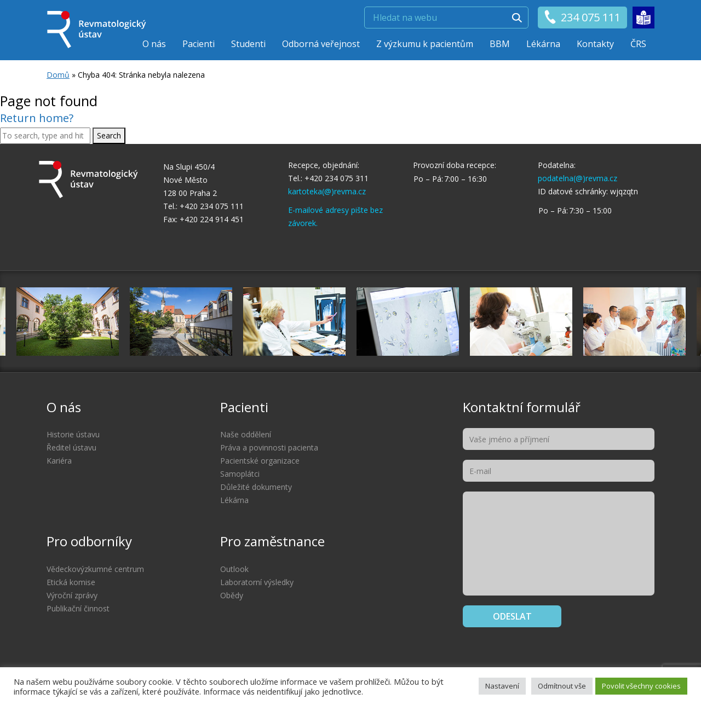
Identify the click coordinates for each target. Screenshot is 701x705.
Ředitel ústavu (71, 447)
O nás (154, 44)
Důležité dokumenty (256, 487)
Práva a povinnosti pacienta (269, 447)
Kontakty (595, 44)
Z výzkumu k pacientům (424, 44)
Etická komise (71, 582)
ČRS (638, 44)
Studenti (248, 44)
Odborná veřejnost (321, 44)
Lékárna (543, 44)
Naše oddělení (245, 434)
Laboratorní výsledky (257, 582)
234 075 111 (581, 17)
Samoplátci (240, 474)
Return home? (36, 118)
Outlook (234, 569)
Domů (58, 75)
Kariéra (59, 460)
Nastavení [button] (502, 686)
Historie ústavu (73, 434)
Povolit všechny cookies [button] (641, 686)
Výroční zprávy (72, 595)
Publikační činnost (78, 608)
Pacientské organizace (260, 460)
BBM (500, 44)
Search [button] (109, 135)
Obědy (231, 595)
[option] (407, 321)
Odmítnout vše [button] (562, 686)
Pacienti (198, 44)
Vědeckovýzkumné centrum (95, 569)
